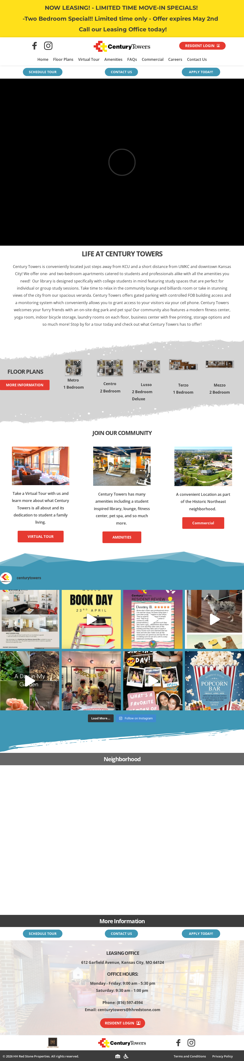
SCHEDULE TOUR (42, 72)
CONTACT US (121, 72)
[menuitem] (190, 1056)
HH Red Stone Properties (31, 1056)
